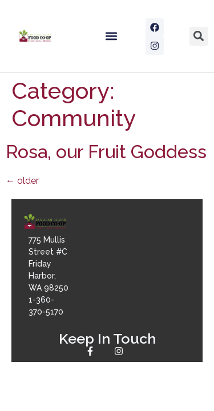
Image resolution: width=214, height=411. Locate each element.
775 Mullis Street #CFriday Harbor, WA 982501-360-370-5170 (48, 275)
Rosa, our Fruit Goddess (106, 151)
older (22, 180)
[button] (111, 36)
